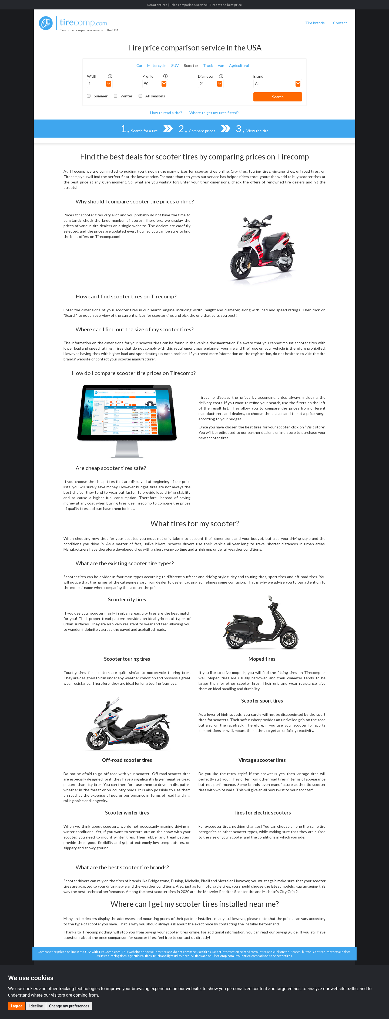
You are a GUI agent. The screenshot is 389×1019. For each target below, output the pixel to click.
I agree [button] (16, 1006)
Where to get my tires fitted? (214, 112)
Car (139, 65)
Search (278, 96)
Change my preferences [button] (69, 1006)
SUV (175, 65)
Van (221, 65)
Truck (208, 65)
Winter (126, 96)
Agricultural (239, 65)
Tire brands (315, 23)
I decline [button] (36, 1006)
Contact (340, 23)
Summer (101, 96)
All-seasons (155, 96)
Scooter (191, 65)
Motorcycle (156, 65)
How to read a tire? (166, 112)
